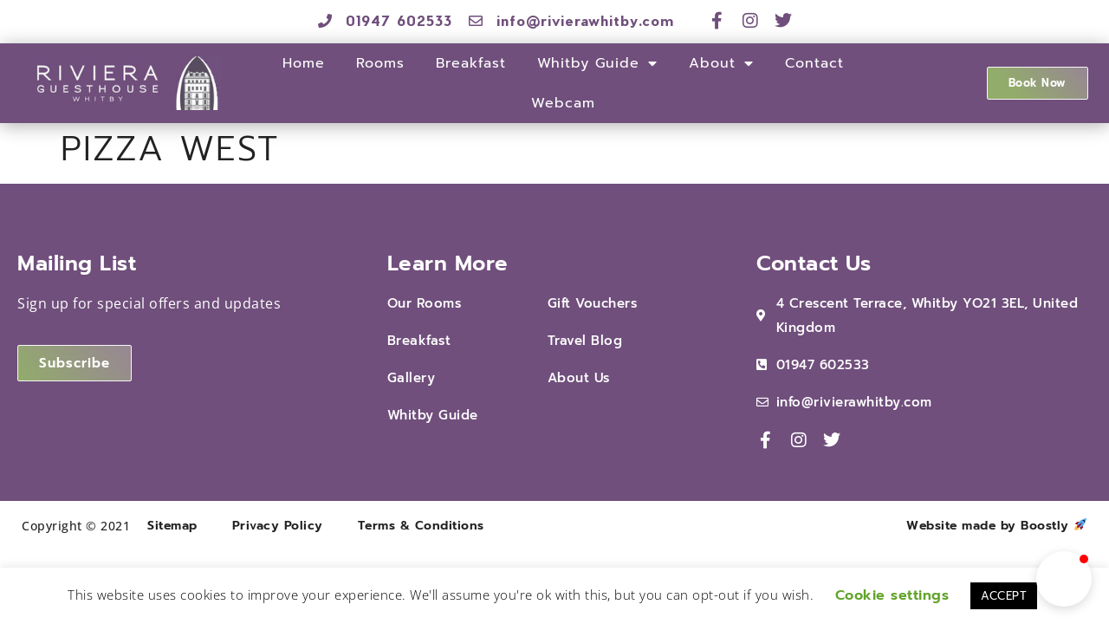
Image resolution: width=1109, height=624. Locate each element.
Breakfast (471, 63)
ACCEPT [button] (1004, 596)
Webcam (563, 103)
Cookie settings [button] (892, 595)
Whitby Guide (597, 63)
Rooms (380, 63)
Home (303, 63)
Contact (814, 63)
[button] (1064, 579)
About (721, 63)
